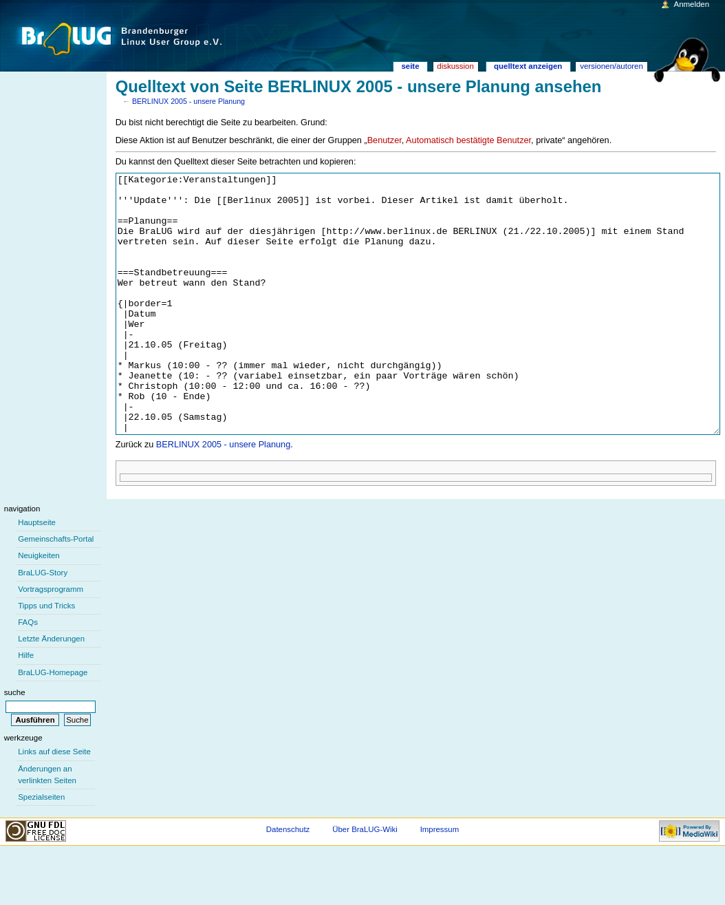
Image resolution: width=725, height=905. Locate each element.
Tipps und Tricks (46, 657)
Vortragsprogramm (50, 641)
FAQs (28, 674)
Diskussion (455, 66)
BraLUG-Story (42, 624)
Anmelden (692, 4)
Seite (410, 66)
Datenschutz (288, 881)
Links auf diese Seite (54, 803)
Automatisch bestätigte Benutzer (468, 140)
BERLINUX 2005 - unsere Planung (188, 101)
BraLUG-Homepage (52, 724)
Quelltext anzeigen (528, 66)
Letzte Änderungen (51, 690)
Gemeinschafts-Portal (56, 590)
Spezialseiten (41, 848)
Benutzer (384, 140)
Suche (14, 744)
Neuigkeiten (39, 607)
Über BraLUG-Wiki (365, 881)
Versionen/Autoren (611, 66)
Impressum (439, 881)
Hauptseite (37, 574)
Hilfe (26, 707)
